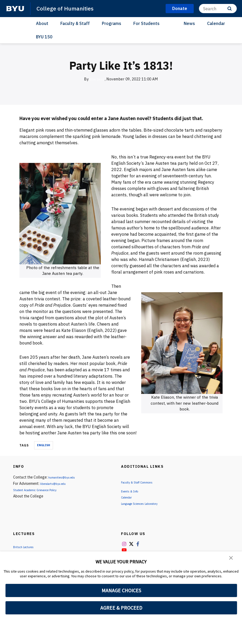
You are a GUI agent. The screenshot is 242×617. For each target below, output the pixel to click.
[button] (231, 559)
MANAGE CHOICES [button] (121, 590)
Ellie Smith (97, 79)
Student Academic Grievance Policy (42, 489)
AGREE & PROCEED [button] (121, 607)
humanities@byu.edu (65, 477)
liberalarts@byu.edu (56, 483)
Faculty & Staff (75, 23)
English (43, 445)
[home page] (15, 8)
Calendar (216, 23)
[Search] (218, 8)
